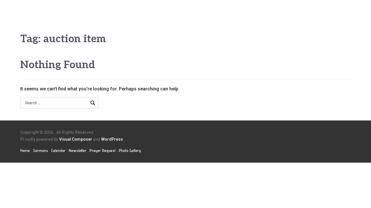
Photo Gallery (130, 150)
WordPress (112, 139)
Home (25, 150)
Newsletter (77, 150)
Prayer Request (103, 150)
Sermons (40, 150)
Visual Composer (75, 139)
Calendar (58, 150)
